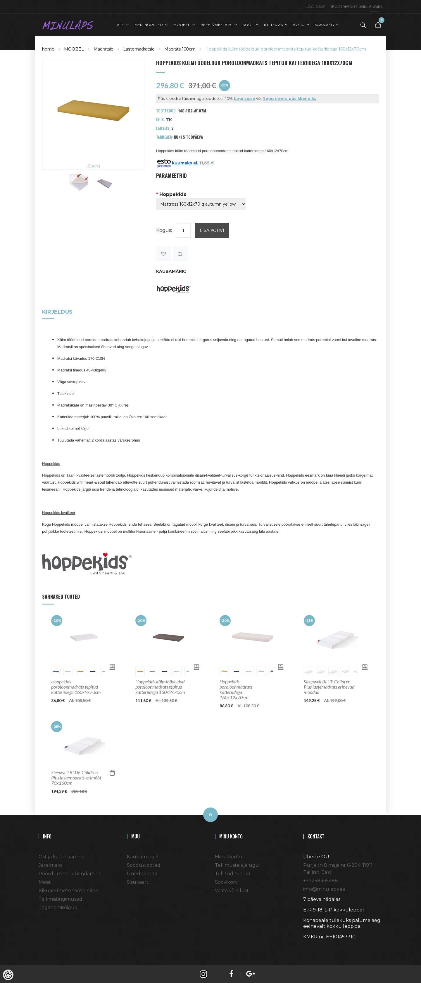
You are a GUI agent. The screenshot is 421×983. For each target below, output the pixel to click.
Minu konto (228, 856)
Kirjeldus (57, 312)
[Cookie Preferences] (8, 975)
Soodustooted (144, 864)
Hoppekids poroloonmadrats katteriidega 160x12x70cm (236, 688)
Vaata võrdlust (232, 890)
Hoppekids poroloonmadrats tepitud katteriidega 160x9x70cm (76, 686)
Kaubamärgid (143, 856)
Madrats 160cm (180, 48)
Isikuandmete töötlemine (68, 890)
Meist (45, 881)
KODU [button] (298, 24)
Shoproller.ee (313, 947)
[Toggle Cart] (378, 24)
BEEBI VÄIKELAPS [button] (216, 24)
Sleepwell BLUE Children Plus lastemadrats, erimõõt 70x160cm (76, 777)
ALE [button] (120, 24)
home (48, 48)
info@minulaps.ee (324, 888)
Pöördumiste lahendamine (70, 873)
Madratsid (103, 48)
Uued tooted (142, 873)
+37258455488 (320, 880)
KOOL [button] (248, 24)
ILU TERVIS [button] (273, 24)
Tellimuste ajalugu (237, 864)
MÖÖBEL (74, 48)
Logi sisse (315, 6)
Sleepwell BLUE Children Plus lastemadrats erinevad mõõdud (329, 686)
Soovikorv (226, 881)
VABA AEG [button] (324, 24)
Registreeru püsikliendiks (355, 6)
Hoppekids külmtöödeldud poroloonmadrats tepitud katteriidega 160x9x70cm (160, 686)
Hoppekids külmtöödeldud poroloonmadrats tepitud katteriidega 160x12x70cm (285, 48)
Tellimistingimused (60, 898)
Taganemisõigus (58, 907)
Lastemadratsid (139, 48)
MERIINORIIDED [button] (148, 24)
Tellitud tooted (233, 873)
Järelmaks (50, 864)
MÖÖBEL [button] (181, 24)
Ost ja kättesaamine (61, 856)
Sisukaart (138, 881)
